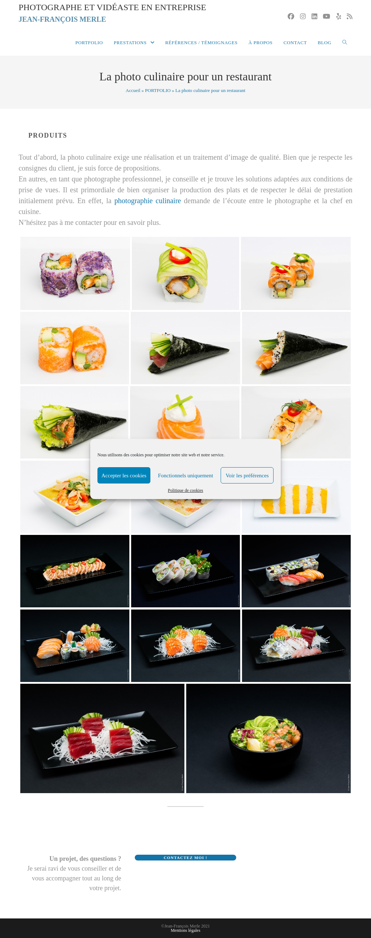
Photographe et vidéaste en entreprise (112, 14)
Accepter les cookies (123, 475)
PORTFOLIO (158, 90)
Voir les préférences (247, 475)
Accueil (133, 90)
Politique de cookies (185, 490)
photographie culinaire (147, 201)
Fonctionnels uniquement (185, 475)
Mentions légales (185, 930)
